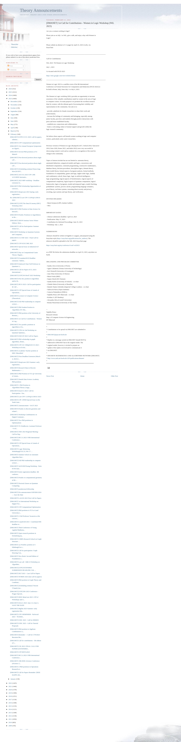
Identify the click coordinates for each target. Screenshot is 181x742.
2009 (10, 726)
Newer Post (50, 376)
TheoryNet (14, 44)
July (12, 118)
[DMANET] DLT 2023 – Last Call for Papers (25, 573)
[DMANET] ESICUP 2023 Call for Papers (24, 336)
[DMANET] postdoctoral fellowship (22, 489)
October (13, 108)
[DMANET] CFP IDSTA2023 (20, 652)
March (13, 131)
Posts (10, 66)
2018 (10, 696)
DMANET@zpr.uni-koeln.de (57, 335)
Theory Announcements (41, 10)
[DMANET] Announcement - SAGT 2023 (24, 405)
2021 (10, 686)
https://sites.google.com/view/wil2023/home (60, 76)
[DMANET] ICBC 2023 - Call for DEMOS (24, 620)
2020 (10, 690)
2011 (10, 719)
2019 (10, 693)
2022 (10, 683)
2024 (10, 95)
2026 (10, 89)
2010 (10, 722)
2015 (10, 706)
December (14, 101)
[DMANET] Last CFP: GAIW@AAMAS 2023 (25, 397)
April (12, 128)
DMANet (14, 47)
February (14, 134)
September (14, 111)
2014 (10, 709)
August (13, 115)
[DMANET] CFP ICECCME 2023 (21, 243)
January (13, 679)
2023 (10, 99)
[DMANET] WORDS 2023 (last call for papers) (26, 577)
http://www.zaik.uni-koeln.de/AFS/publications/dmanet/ (66, 358)
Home (82, 376)
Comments (12, 70)
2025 (10, 92)
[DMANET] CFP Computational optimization (25, 143)
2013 (10, 713)
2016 (10, 703)
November (14, 105)
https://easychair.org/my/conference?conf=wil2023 (62, 245)
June (12, 121)
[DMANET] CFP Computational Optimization (25, 507)
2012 (10, 716)
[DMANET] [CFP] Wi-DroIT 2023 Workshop (25, 275)
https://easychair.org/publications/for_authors (72, 238)
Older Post (114, 376)
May (12, 124)
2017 (10, 699)
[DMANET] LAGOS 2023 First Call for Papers (25, 498)
